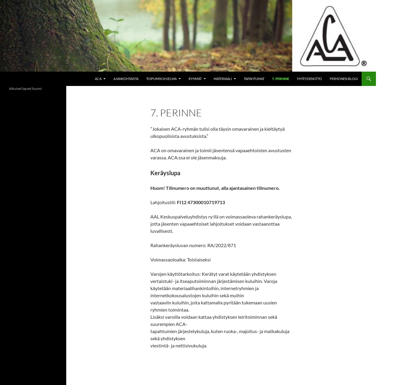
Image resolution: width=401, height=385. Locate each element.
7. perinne (280, 79)
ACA (98, 79)
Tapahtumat (254, 79)
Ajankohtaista (125, 79)
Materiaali (223, 79)
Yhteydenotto (309, 79)
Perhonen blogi (344, 79)
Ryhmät (195, 79)
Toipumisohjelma (161, 79)
